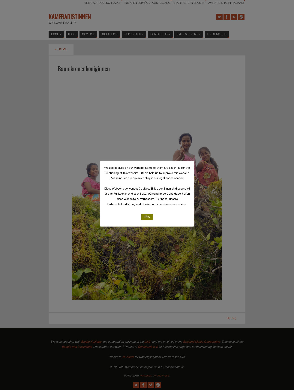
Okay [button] (147, 217)
